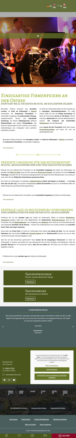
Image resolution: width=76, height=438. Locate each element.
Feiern (43, 392)
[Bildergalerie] (32, 435)
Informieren (65, 392)
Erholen (54, 392)
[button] (38, 35)
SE (59, 6)
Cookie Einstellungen (41, 419)
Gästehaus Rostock (60, 419)
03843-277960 (9, 368)
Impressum (13, 419)
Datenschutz (25, 419)
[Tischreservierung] (45, 435)
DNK (64, 6)
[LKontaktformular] (19, 435)
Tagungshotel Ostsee (57, 408)
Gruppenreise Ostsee (38, 408)
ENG (54, 6)
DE (49, 6)
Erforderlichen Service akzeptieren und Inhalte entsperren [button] (52, 376)
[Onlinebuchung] (64, 435)
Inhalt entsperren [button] (52, 369)
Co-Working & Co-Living (19, 408)
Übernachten (10, 392)
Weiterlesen (30, 282)
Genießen (21, 392)
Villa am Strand (30, 425)
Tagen (32, 391)
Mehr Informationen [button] (52, 365)
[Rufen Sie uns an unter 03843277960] (6, 435)
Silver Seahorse (45, 425)
